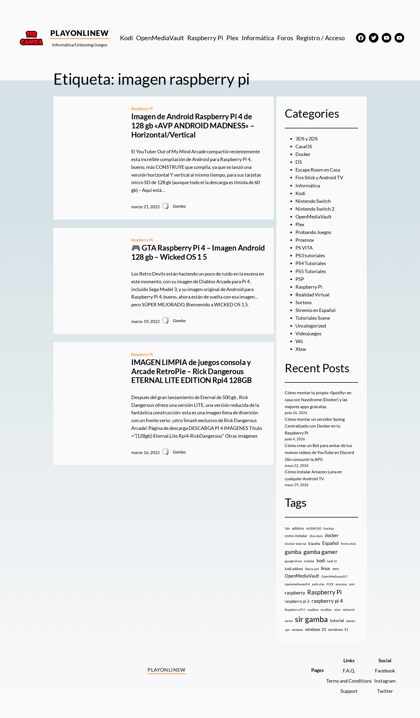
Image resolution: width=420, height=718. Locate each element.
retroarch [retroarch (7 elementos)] (349, 606)
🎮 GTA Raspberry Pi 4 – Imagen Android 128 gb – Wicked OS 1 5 (198, 252)
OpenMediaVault (313, 216)
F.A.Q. (349, 667)
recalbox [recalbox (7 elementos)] (326, 606)
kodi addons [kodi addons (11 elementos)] (294, 565)
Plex (299, 223)
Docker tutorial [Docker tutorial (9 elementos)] (295, 541)
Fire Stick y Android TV (319, 177)
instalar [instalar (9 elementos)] (309, 558)
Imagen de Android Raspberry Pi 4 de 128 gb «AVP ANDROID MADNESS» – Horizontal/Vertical (192, 125)
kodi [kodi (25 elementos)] (321, 557)
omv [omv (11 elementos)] (335, 565)
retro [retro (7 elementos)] (337, 606)
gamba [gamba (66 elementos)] (293, 548)
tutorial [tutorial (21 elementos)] (337, 617)
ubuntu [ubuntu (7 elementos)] (350, 617)
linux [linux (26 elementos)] (325, 565)
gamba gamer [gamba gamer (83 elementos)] (320, 548)
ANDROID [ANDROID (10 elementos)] (313, 525)
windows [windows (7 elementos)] (297, 626)
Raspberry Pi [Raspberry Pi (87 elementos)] (324, 589)
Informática (307, 185)
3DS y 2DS (306, 139)
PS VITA (304, 247)
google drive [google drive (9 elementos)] (293, 558)
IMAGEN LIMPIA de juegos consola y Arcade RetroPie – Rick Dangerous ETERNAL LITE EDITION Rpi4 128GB (191, 371)
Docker (302, 154)
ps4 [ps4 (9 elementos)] (351, 581)
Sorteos (303, 301)
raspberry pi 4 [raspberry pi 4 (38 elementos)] (327, 598)
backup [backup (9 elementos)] (329, 525)
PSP (299, 277)
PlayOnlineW (79, 33)
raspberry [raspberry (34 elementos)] (295, 589)
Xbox (300, 347)
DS (298, 162)
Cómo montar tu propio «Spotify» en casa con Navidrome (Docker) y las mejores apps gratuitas (318, 397)
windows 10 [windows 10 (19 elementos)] (315, 626)
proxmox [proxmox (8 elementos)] (341, 581)
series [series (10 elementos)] (289, 618)
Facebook (385, 667)
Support (349, 688)
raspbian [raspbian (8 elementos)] (312, 606)
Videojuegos (308, 331)
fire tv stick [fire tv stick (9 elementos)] (348, 541)
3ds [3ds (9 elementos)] (287, 525)
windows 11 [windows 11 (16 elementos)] (338, 626)
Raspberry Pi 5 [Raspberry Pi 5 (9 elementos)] (295, 606)
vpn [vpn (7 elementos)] (287, 626)
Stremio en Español (315, 308)
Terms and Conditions (349, 677)
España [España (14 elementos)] (314, 540)
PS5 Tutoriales (310, 270)
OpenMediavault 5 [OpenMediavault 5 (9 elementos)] (334, 573)
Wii (299, 339)
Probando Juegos (313, 231)
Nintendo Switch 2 (314, 208)
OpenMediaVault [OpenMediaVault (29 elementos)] (302, 573)
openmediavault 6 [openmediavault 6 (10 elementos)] (297, 581)
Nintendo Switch (313, 200)
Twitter (385, 688)
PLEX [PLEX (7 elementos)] (330, 581)
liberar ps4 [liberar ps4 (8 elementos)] (312, 565)
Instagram (385, 677)
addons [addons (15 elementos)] (298, 525)
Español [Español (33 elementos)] (330, 540)
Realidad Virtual (312, 293)
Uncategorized (310, 324)
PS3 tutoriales (310, 254)
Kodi (300, 193)
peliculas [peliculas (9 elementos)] (318, 581)
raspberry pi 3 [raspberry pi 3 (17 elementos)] (297, 598)
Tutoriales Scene (312, 316)
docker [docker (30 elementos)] (332, 532)
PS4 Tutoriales (310, 262)
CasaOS (303, 146)
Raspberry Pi (142, 108)
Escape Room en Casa (317, 169)
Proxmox (304, 239)
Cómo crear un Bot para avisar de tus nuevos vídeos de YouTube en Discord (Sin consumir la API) (319, 449)
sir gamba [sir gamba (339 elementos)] (311, 615)
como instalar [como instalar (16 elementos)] (296, 532)
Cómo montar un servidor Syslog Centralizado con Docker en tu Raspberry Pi (315, 423)
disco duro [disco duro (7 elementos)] (316, 533)
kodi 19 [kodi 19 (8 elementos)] (332, 558)
